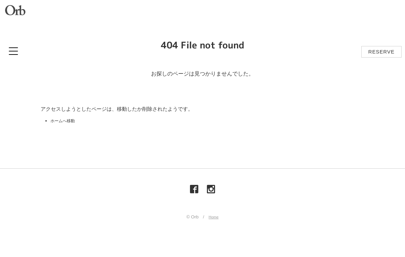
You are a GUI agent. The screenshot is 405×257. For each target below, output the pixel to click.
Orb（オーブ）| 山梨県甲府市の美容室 (17, 12)
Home (214, 218)
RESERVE (381, 52)
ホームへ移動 (65, 120)
